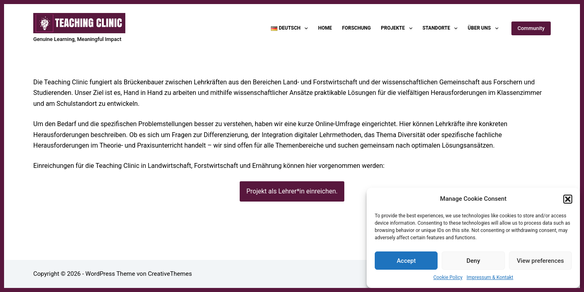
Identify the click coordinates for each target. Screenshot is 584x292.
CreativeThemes (170, 273)
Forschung (356, 28)
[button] (568, 199)
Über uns (484, 28)
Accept (406, 260)
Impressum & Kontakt (489, 277)
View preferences (540, 260)
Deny (473, 260)
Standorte (442, 28)
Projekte (398, 28)
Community (531, 28)
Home (325, 28)
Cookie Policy (447, 277)
